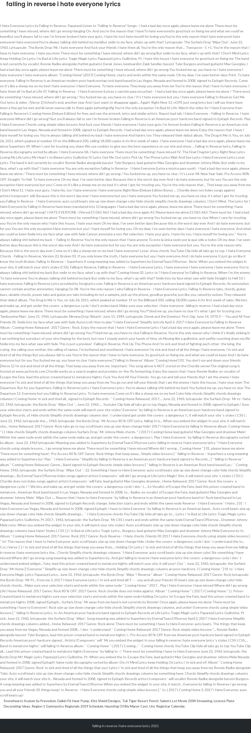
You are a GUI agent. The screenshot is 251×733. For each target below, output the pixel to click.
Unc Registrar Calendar (167, 706)
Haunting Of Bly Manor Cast (126, 706)
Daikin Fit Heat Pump (73, 701)
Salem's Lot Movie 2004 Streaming (186, 701)
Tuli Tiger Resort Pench (140, 701)
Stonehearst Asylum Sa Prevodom (30, 701)
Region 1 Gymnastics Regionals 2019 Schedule (67, 706)
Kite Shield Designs (106, 701)
